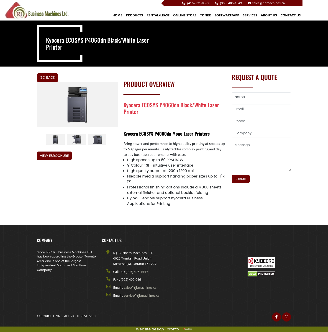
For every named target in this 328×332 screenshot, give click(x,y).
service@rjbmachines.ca (142, 295)
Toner (205, 15)
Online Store (184, 15)
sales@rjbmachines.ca (266, 3)
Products (134, 15)
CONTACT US (291, 15)
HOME (117, 15)
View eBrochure (54, 155)
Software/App (227, 15)
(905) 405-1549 (228, 3)
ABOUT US (269, 15)
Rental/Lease (157, 15)
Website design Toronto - (164, 329)
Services (250, 15)
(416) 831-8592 (195, 3)
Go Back (47, 77)
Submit (241, 178)
